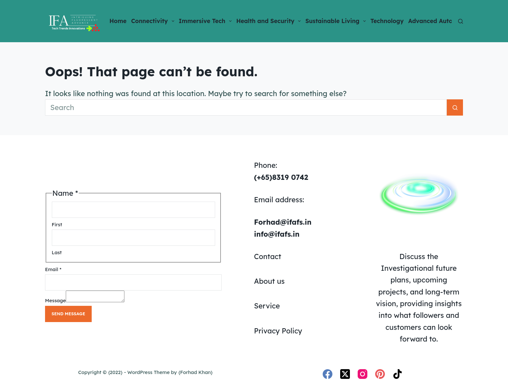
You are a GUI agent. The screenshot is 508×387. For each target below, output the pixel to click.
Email (53, 268)
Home (118, 21)
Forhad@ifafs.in (282, 222)
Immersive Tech (206, 21)
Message (55, 301)
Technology (387, 21)
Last (57, 251)
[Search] (460, 21)
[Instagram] (362, 374)
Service (267, 305)
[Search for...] (246, 107)
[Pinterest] (380, 374)
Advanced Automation (445, 21)
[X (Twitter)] (345, 374)
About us (269, 281)
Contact (267, 256)
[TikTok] (397, 374)
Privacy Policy (278, 330)
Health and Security (269, 21)
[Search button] (455, 107)
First (57, 223)
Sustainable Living (336, 21)
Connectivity (154, 21)
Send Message (68, 314)
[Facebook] (327, 374)
